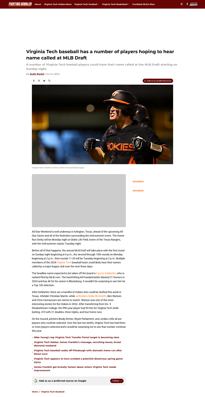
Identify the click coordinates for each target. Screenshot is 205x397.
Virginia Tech (64, 262)
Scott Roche (37, 74)
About (38, 4)
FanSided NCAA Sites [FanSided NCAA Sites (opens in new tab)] (143, 4)
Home (35, 391)
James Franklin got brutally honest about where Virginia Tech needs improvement (75, 369)
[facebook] (187, 4)
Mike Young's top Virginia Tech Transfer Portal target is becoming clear (76, 337)
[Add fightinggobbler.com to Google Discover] (158, 81)
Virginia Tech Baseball (52, 391)
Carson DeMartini (106, 273)
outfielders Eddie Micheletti (91, 296)
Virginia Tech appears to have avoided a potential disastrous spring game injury (78, 360)
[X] (182, 4)
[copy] (49, 81)
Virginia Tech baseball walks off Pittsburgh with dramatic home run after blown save (78, 352)
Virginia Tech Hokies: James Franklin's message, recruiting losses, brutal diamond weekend (77, 344)
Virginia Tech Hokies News (57, 4)
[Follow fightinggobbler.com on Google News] (117, 381)
